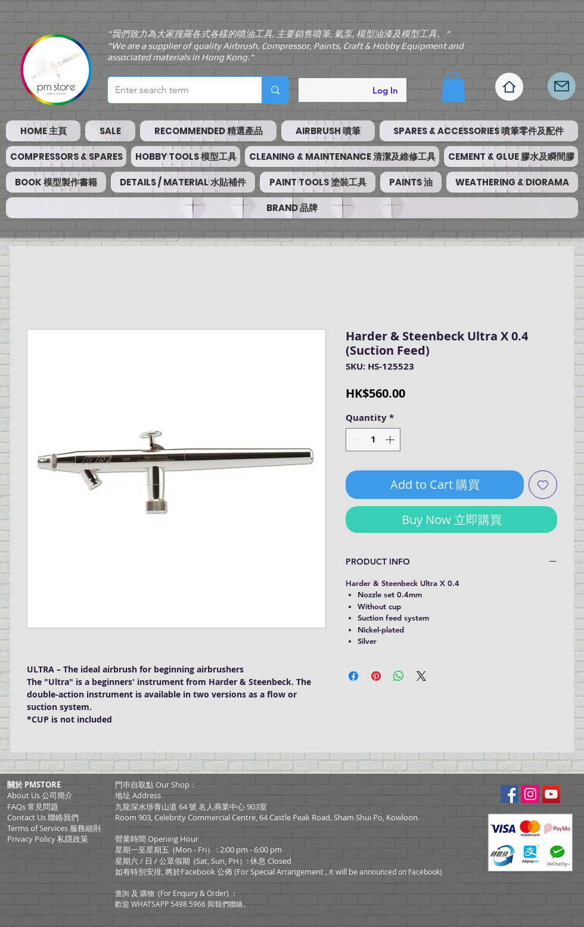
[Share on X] (421, 676)
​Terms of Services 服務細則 (54, 828)
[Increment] (391, 440)
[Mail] (562, 86)
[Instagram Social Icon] (530, 794)
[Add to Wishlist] (543, 484)
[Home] (509, 87)
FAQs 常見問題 (32, 806)
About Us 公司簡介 (40, 795)
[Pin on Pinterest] (376, 676)
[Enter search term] (176, 90)
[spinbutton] (373, 440)
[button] (453, 87)
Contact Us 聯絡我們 (43, 817)
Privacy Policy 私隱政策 (47, 838)
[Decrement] (355, 440)
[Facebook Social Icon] (509, 794)
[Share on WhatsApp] (399, 676)
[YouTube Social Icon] (551, 794)
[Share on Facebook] (353, 676)
